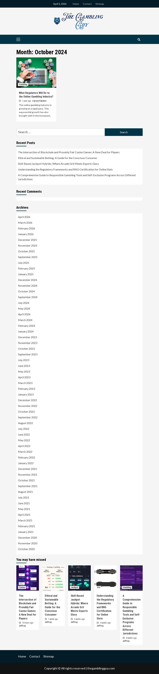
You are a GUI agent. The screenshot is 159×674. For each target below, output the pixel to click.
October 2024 (26, 291)
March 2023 (25, 382)
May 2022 (24, 440)
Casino (22, 587)
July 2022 (23, 428)
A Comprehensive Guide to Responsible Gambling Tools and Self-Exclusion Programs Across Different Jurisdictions (77, 177)
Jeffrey (22, 626)
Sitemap (100, 3)
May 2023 (24, 371)
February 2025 (26, 268)
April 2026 (24, 216)
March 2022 (25, 451)
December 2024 (27, 279)
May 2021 (24, 508)
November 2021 (27, 474)
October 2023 (26, 348)
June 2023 (24, 365)
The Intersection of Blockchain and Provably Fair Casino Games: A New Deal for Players (69, 152)
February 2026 (26, 228)
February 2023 (26, 388)
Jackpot (74, 587)
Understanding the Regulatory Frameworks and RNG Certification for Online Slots (65, 169)
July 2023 (23, 360)
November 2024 (27, 285)
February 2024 (26, 325)
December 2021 (27, 468)
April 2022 (24, 445)
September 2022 (27, 417)
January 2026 (26, 234)
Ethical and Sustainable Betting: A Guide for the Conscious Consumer (57, 157)
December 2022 (27, 400)
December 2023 (27, 337)
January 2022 (26, 463)
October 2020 (26, 549)
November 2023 (27, 342)
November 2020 (27, 543)
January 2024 (26, 331)
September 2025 (27, 257)
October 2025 (26, 251)
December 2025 (27, 239)
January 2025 (26, 274)
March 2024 (25, 320)
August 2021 (25, 491)
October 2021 (26, 480)
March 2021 (25, 520)
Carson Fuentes (39, 101)
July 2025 (23, 262)
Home (76, 3)
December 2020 (27, 537)
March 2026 (25, 222)
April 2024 (24, 314)
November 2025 (27, 245)
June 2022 (24, 434)
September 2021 (27, 486)
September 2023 (27, 354)
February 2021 (26, 526)
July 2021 (23, 497)
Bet (46, 587)
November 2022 (27, 405)
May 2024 (24, 308)
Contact (87, 3)
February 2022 (26, 457)
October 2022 (26, 411)
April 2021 (24, 514)
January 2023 (26, 394)
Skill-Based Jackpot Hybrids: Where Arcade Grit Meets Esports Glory (58, 163)
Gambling (23, 84)
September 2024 (27, 297)
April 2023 (24, 377)
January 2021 (26, 531)
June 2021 (24, 503)
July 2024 (23, 302)
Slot (98, 587)
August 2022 (25, 423)
